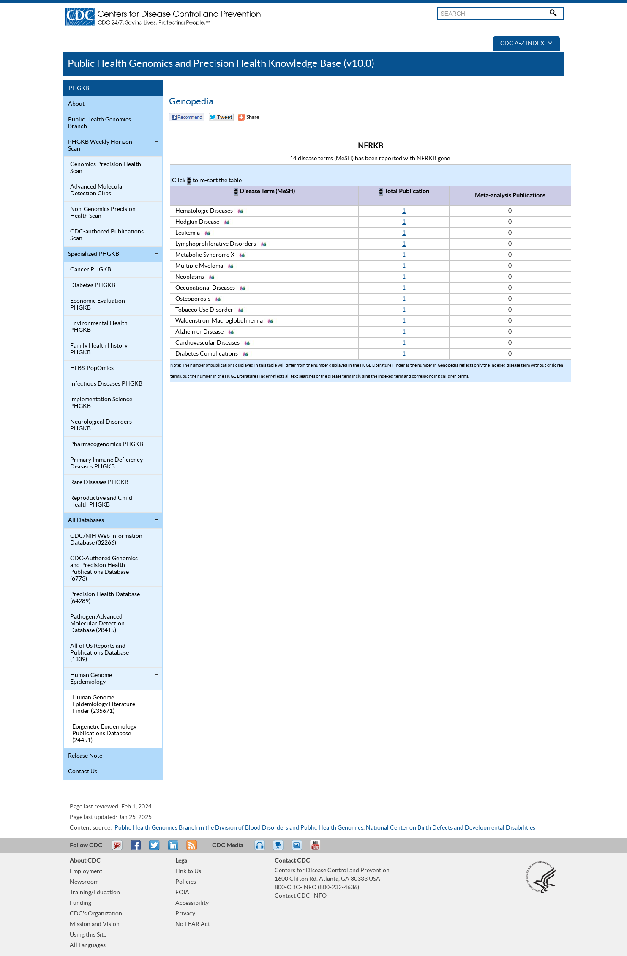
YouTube (319, 849)
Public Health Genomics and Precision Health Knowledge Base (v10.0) (221, 63)
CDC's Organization (96, 914)
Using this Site (88, 935)
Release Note (85, 756)
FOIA (182, 893)
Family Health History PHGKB (99, 349)
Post (172, 849)
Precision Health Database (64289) (105, 598)
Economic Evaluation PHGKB (97, 304)
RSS (190, 849)
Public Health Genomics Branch (99, 123)
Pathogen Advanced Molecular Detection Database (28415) (97, 623)
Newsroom (84, 882)
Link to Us (188, 871)
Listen (260, 849)
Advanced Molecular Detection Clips (97, 190)
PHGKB (78, 88)
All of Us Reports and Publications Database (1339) (99, 653)
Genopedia (191, 101)
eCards (298, 849)
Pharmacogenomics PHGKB (106, 444)
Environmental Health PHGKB (99, 326)
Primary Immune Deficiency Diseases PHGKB (106, 463)
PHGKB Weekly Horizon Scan (100, 145)
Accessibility (192, 903)
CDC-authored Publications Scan (107, 235)
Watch (279, 849)
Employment (86, 871)
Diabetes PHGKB (92, 285)
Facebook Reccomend (186, 117)
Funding (80, 903)
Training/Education (95, 893)
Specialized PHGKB (93, 254)
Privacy (185, 914)
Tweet (155, 849)
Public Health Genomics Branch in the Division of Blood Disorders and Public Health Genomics (238, 828)
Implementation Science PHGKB (101, 403)
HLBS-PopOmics (92, 368)
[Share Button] (248, 117)
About (76, 104)
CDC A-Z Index (526, 44)
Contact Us (82, 772)
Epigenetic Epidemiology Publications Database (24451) (104, 733)
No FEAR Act (192, 924)
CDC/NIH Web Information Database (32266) (106, 539)
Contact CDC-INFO (301, 896)
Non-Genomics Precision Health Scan (103, 212)
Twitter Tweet (221, 117)
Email (117, 849)
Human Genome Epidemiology (91, 678)
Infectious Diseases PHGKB (106, 384)
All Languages (88, 945)
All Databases (86, 520)
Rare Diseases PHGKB (99, 482)
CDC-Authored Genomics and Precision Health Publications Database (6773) (104, 569)
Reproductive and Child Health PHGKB (101, 501)
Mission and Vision (95, 924)
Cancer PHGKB (90, 270)
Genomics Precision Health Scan (105, 168)
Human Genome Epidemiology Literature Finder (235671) (103, 704)
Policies (185, 882)
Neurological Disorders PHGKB (101, 425)
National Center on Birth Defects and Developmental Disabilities (450, 828)
